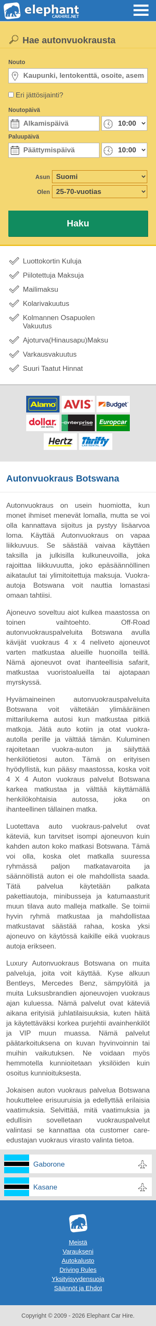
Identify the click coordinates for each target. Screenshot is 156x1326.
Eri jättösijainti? (39, 95)
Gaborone (49, 1164)
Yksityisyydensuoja (78, 1278)
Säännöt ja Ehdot (78, 1287)
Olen (43, 192)
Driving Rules (78, 1269)
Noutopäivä (24, 110)
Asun (42, 177)
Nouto (16, 62)
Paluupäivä (23, 136)
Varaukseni (78, 1251)
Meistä (78, 1242)
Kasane (45, 1187)
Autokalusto (78, 1260)
